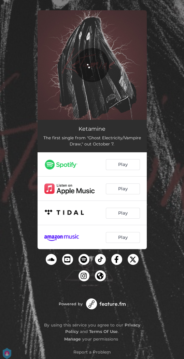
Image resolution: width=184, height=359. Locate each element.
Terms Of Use (103, 331)
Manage (72, 339)
